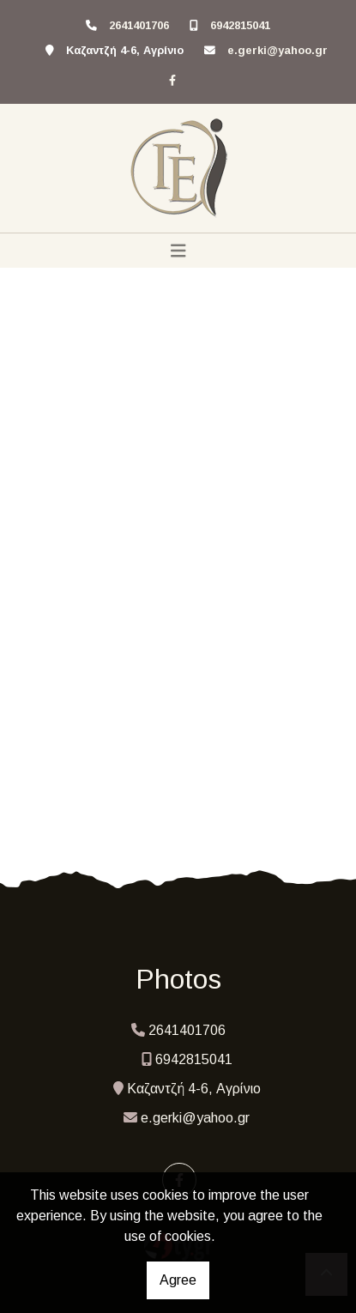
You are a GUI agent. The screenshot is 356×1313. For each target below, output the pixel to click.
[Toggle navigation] (178, 250)
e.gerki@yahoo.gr (277, 50)
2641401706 (139, 25)
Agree (178, 1280)
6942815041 (240, 25)
